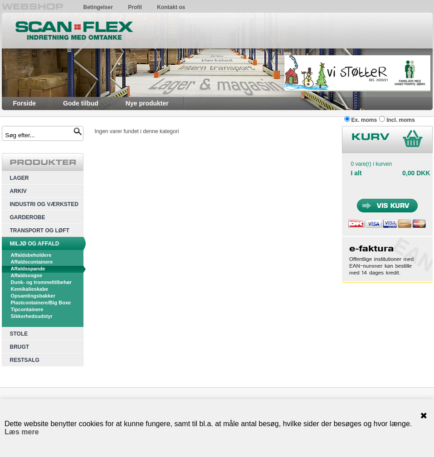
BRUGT (19, 347)
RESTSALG (24, 360)
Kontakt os (171, 7)
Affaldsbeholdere (31, 255)
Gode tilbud (80, 103)
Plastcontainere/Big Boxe (41, 302)
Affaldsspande (28, 268)
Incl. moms (400, 120)
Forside (24, 103)
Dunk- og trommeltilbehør (41, 282)
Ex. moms (364, 120)
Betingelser (98, 7)
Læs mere (22, 432)
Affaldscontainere (32, 262)
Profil (135, 7)
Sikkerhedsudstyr (32, 316)
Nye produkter (147, 103)
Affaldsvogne (27, 275)
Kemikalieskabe (30, 289)
